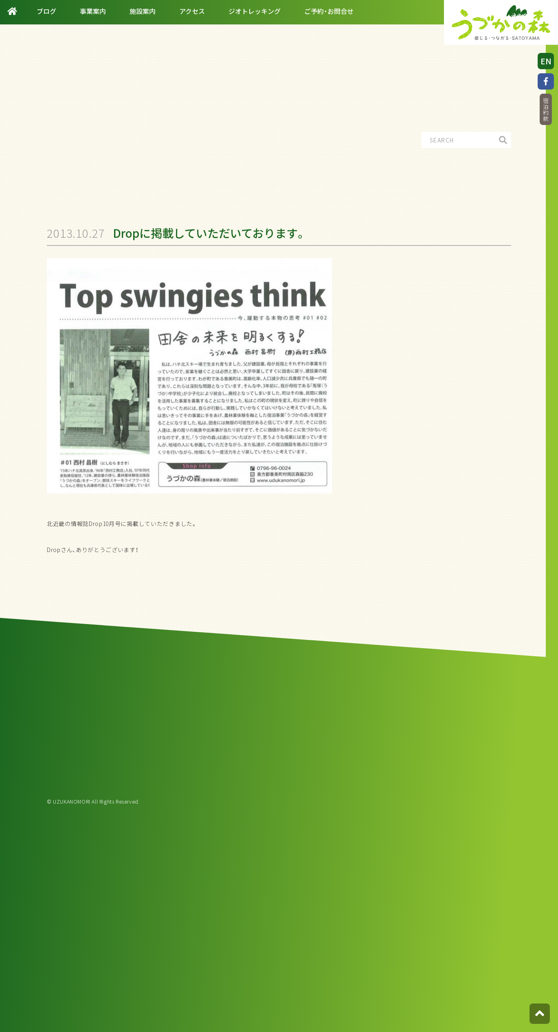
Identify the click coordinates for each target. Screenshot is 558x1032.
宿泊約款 (546, 110)
